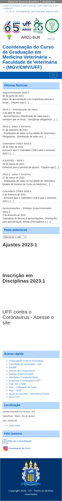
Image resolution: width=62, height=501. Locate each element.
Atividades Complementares (23, 377)
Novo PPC (14, 397)
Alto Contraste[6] (38, 12)
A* (10, 12)
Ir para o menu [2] (28, 6)
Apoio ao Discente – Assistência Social (29, 393)
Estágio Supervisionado (21, 374)
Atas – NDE (15, 390)
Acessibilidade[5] (23, 12)
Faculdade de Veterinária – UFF (25, 364)
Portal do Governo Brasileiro (23, 1)
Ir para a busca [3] (44, 6)
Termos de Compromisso (22, 370)
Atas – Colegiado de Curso (23, 387)
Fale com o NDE (17, 384)
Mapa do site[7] (52, 12)
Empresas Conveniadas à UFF (25, 380)
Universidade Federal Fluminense (26, 361)
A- (14, 12)
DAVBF (13, 367)
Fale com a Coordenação (19, 441)
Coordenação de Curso (19, 448)
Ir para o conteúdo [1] (11, 6)
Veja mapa (14, 425)
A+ (7, 12)
